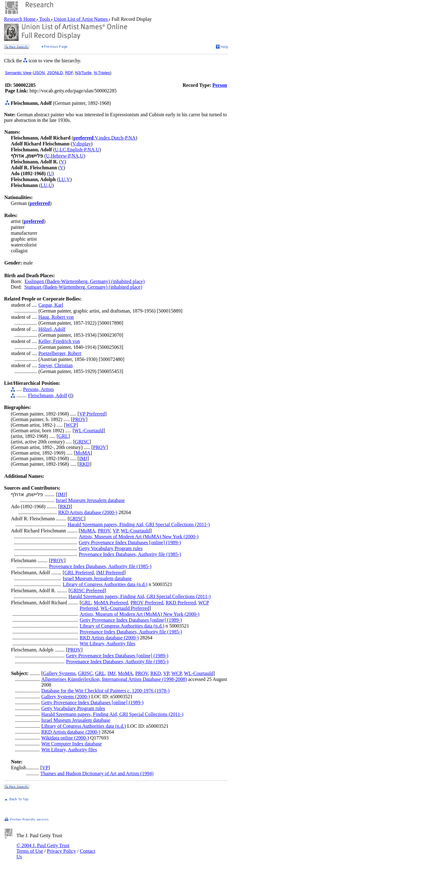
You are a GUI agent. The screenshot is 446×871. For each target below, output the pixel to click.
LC (62, 149)
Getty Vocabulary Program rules (110, 548)
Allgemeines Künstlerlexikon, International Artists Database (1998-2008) (114, 679)
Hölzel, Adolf (51, 329)
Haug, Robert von (56, 317)
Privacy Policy (61, 851)
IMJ (83, 458)
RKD (84, 464)
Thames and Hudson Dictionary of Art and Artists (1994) (96, 773)
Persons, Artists (38, 389)
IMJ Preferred (110, 572)
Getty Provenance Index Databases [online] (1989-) (130, 542)
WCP (71, 425)
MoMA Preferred (111, 602)
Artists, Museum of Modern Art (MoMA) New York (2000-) (139, 536)
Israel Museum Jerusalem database (90, 500)
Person (219, 85)
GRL (63, 436)
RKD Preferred (181, 602)
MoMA (83, 452)
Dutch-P (119, 137)
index (104, 137)
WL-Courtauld (88, 430)
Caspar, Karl (50, 305)
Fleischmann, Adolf (47, 395)
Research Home (20, 19)
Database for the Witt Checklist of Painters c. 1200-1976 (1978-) (105, 690)
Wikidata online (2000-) (65, 737)
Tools (44, 19)
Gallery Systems (59, 673)
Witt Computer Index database (71, 743)
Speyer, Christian (55, 365)
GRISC (82, 441)
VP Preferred (92, 413)
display (84, 143)
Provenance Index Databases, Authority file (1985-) (130, 554)
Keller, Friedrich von (59, 341)
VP (116, 530)
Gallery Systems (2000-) (65, 696)
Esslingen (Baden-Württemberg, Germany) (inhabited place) (84, 281)
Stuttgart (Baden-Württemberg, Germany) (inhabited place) (83, 287)
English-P (76, 149)
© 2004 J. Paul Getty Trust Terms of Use (42, 848)
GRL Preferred (79, 572)
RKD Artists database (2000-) (87, 512)
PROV (79, 419)
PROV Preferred (146, 602)
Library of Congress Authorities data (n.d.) (105, 584)
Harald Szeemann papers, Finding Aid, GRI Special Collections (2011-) (139, 524)
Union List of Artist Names (81, 19)
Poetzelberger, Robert (59, 353)
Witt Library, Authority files (107, 643)
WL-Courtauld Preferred (124, 608)
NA (132, 137)
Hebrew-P (60, 155)
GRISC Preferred (87, 590)
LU (62, 179)
